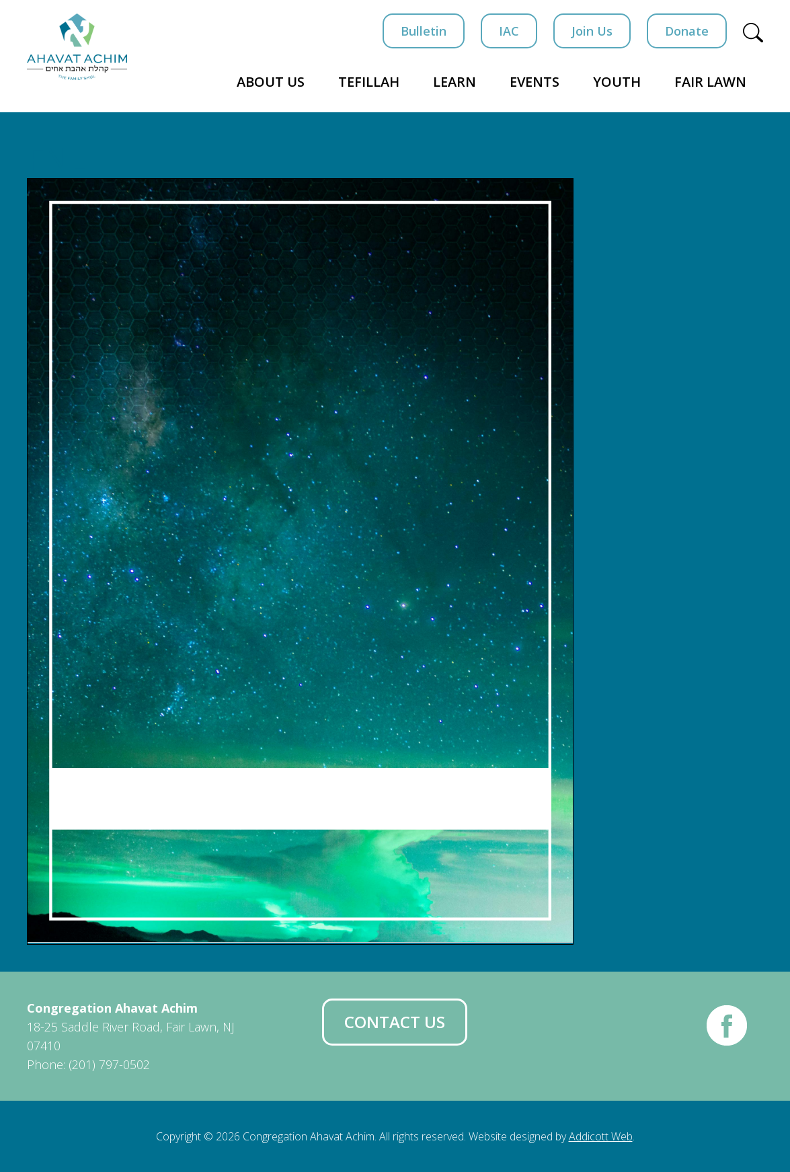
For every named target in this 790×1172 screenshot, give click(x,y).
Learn (454, 82)
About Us (271, 82)
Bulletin (423, 31)
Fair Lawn (710, 82)
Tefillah (368, 82)
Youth (617, 82)
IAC (509, 31)
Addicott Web (601, 1136)
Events (534, 82)
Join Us (592, 31)
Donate (687, 31)
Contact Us (394, 1022)
